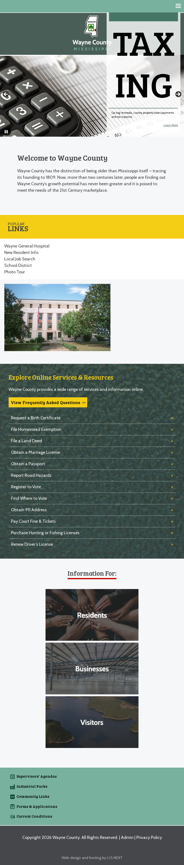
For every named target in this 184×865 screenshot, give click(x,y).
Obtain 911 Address (29, 509)
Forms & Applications (37, 806)
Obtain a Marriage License (35, 452)
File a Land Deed (26, 441)
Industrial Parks (32, 786)
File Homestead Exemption (36, 429)
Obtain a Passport (28, 463)
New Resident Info (21, 252)
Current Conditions (34, 816)
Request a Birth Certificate (35, 418)
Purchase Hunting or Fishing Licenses (45, 532)
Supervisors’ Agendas (37, 776)
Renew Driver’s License (32, 544)
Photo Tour (14, 272)
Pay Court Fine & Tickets (33, 521)
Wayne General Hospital (26, 246)
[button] (6, 131)
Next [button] (178, 94)
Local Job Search (19, 259)
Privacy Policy (149, 837)
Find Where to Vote (29, 498)
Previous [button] (6, 94)
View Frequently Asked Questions (45, 402)
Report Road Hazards (31, 475)
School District (18, 265)
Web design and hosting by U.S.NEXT (92, 857)
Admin (127, 837)
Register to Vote (26, 486)
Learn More (171, 125)
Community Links (33, 796)
